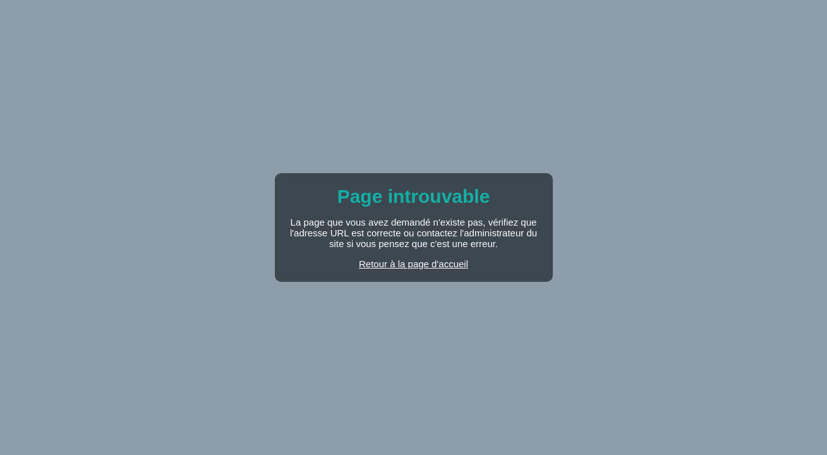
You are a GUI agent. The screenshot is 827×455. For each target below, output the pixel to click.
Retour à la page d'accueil (413, 263)
